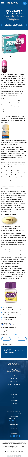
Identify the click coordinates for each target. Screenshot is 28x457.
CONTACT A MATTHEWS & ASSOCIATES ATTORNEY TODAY (14, 25)
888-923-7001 (14, 371)
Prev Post (6, 339)
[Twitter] (11, 436)
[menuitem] (7, 452)
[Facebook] (8, 436)
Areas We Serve (14, 388)
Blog (14, 397)
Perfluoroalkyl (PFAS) (14, 384)
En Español (14, 403)
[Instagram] (17, 436)
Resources (14, 394)
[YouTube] (14, 436)
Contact (14, 407)
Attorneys (14, 378)
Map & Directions (14, 420)
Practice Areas (14, 381)
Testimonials (14, 400)
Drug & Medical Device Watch (17, 331)
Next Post (22, 339)
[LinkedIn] (20, 436)
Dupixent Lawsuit (14, 391)
